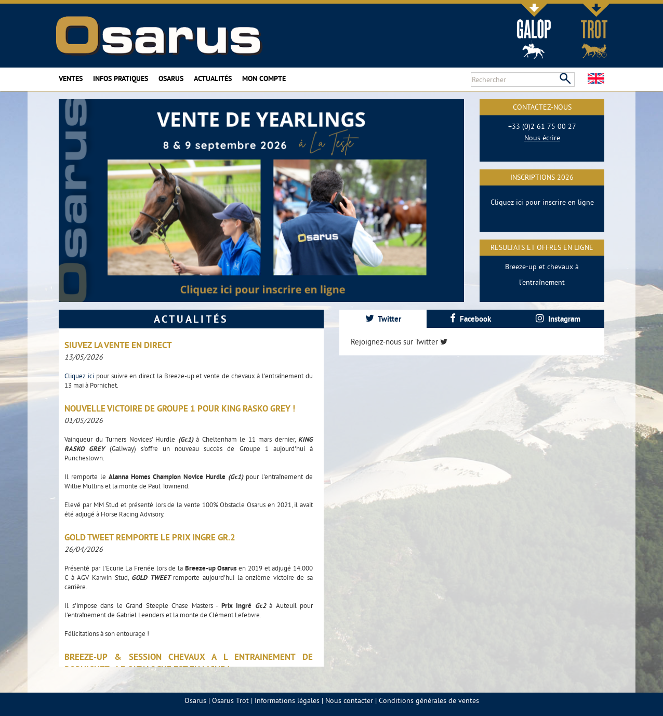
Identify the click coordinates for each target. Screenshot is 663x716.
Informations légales (287, 700)
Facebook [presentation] (470, 318)
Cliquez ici (80, 376)
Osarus (170, 78)
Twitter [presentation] (383, 318)
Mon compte (264, 78)
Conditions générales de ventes (429, 700)
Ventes (71, 78)
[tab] (383, 319)
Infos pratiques (120, 78)
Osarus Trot (230, 700)
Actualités (213, 78)
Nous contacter (349, 700)
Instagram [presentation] (558, 318)
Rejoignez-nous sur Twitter (399, 342)
